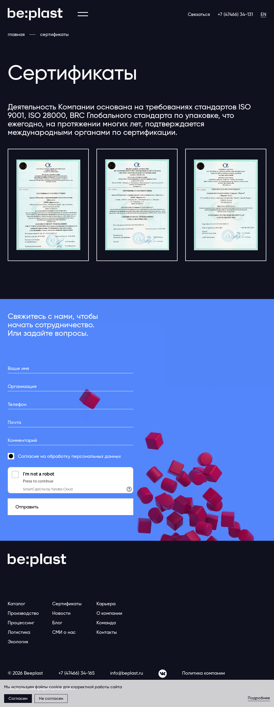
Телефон (17, 404)
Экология (18, 641)
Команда (106, 622)
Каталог (16, 603)
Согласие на (69, 456)
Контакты (106, 632)
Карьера (106, 603)
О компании (109, 613)
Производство (23, 613)
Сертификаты (67, 603)
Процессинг (21, 622)
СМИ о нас (64, 632)
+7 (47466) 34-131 (235, 14)
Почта (14, 422)
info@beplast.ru (126, 673)
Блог (57, 622)
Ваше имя (18, 368)
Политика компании (203, 673)
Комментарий (22, 440)
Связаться (199, 14)
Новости (61, 613)
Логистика (19, 632)
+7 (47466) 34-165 (76, 673)
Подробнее (259, 698)
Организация (22, 386)
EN (263, 14)
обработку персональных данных (84, 456)
